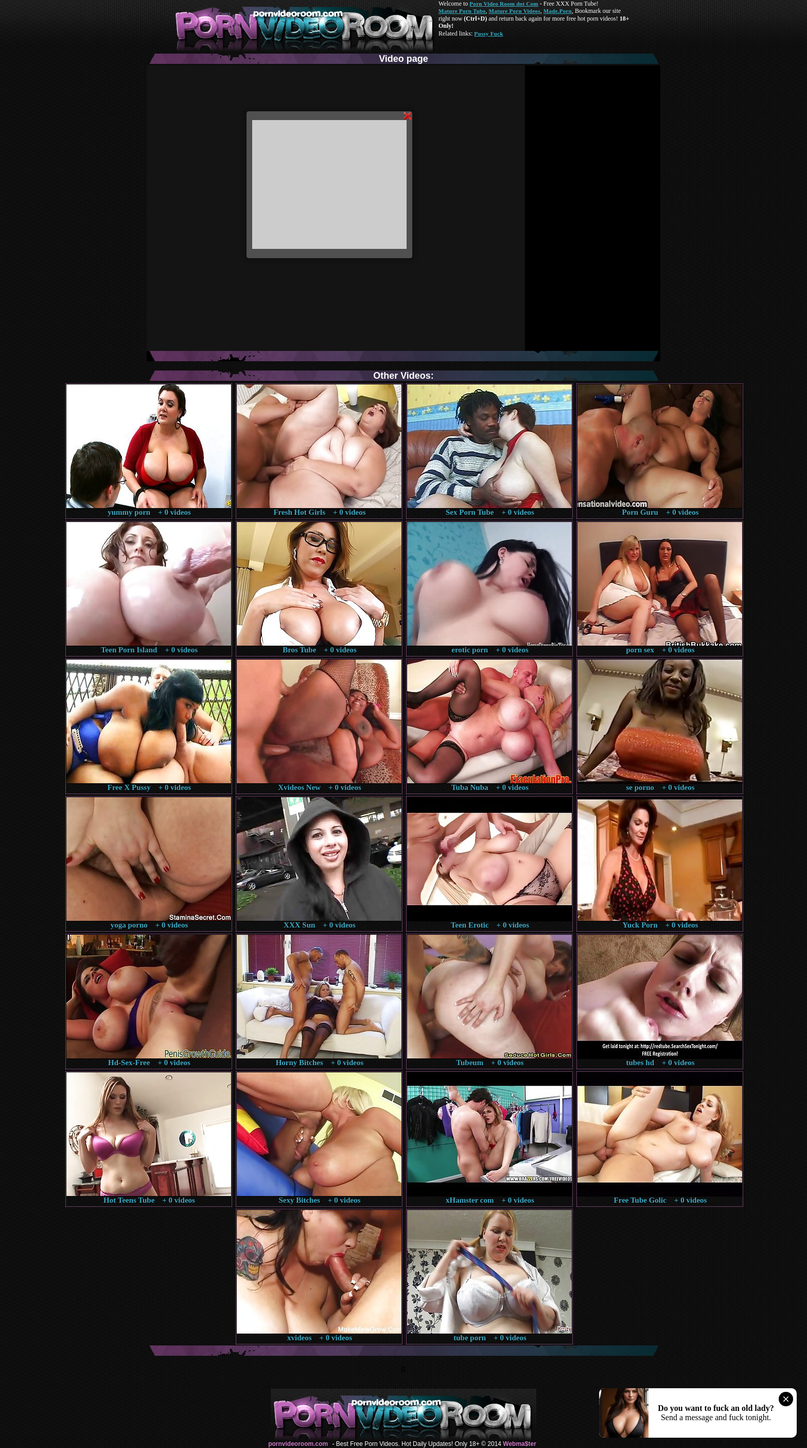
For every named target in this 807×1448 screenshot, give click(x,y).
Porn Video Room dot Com (503, 4)
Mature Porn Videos (514, 11)
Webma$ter (519, 1443)
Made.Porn (557, 11)
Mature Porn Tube (462, 11)
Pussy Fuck (488, 33)
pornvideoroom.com (298, 1443)
